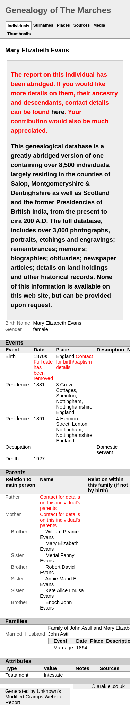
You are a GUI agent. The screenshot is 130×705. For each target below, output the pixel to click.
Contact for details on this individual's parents (60, 502)
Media (99, 25)
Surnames (43, 25)
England (74, 362)
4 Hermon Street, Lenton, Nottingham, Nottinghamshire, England (75, 429)
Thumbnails (19, 33)
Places (63, 25)
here (57, 112)
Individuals (18, 26)
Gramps (34, 696)
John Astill (59, 634)
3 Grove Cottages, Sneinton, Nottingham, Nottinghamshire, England (75, 398)
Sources (81, 25)
